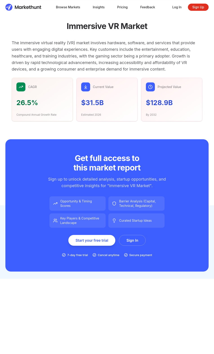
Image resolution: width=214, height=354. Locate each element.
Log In (177, 7)
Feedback (147, 7)
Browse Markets (68, 7)
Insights (99, 7)
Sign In (132, 240)
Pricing (122, 7)
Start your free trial (92, 240)
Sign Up (198, 7)
